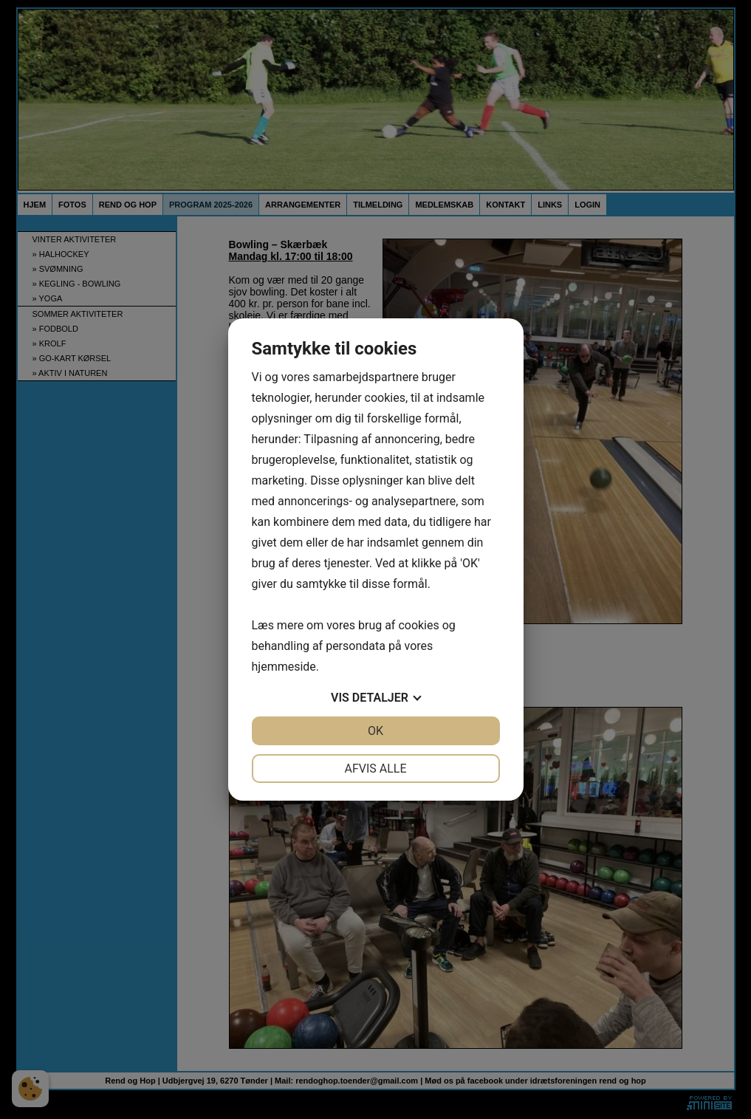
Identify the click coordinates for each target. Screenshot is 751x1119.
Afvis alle (375, 769)
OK (375, 731)
